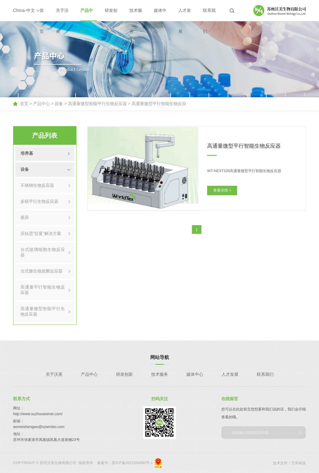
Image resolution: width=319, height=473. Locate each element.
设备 (59, 103)
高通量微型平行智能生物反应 (159, 103)
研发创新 (111, 14)
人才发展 (184, 14)
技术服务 (135, 14)
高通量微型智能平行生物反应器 (97, 103)
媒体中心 (160, 14)
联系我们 (209, 14)
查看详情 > (222, 190)
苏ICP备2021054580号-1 (132, 463)
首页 (42, 14)
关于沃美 (62, 14)
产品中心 (86, 14)
